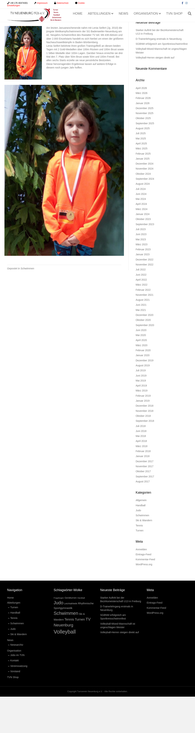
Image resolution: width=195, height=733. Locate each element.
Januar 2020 (143, 391)
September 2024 (145, 215)
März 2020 (141, 381)
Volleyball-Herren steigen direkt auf (155, 94)
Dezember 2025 (145, 144)
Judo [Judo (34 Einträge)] (58, 639)
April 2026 (141, 124)
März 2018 (141, 482)
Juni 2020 (141, 366)
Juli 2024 (141, 225)
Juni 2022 (141, 310)
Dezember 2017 (145, 497)
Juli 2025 (141, 169)
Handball (140, 541)
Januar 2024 (143, 250)
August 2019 (143, 401)
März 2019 (141, 427)
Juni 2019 (141, 411)
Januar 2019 (143, 437)
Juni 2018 (141, 467)
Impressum (42, 3)
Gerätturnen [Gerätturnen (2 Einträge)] (71, 634)
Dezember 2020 (145, 351)
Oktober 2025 (143, 154)
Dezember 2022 (145, 295)
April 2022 (141, 316)
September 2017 (145, 512)
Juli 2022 (141, 305)
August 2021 (143, 336)
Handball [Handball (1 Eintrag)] (81, 634)
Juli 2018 (141, 462)
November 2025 (145, 149)
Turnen (140, 566)
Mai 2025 (141, 174)
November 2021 (145, 331)
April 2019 (141, 422)
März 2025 (141, 184)
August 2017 (143, 517)
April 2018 (141, 477)
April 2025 (141, 179)
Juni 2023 (141, 270)
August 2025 (143, 164)
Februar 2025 (143, 189)
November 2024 (145, 205)
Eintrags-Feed (143, 590)
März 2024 (141, 245)
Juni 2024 (141, 230)
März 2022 (141, 321)
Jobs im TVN (17, 691)
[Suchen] (189, 22)
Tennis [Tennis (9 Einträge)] (69, 656)
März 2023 (141, 280)
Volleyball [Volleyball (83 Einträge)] (65, 668)
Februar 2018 (143, 487)
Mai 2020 (141, 371)
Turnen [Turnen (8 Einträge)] (80, 656)
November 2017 (145, 502)
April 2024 (141, 240)
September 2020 (145, 361)
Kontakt (14, 696)
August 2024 (143, 220)
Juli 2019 (141, 406)
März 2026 (141, 129)
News (124, 22)
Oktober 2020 (143, 356)
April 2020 (141, 376)
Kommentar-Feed (145, 595)
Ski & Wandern (144, 556)
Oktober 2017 (143, 507)
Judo (138, 546)
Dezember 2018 (145, 442)
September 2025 (145, 159)
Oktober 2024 (143, 210)
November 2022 (145, 300)
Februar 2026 (143, 134)
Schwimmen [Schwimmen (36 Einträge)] (66, 649)
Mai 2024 (141, 235)
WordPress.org (144, 600)
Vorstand (15, 707)
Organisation (146, 22)
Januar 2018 (143, 492)
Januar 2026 (143, 139)
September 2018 (145, 457)
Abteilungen (100, 22)
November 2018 (145, 447)
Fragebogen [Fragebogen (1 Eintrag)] (59, 634)
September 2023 (145, 260)
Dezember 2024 (145, 200)
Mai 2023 (141, 275)
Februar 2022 (143, 326)
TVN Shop (175, 22)
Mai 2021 (141, 346)
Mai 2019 (141, 417)
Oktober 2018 (143, 452)
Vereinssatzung (18, 702)
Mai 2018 (141, 472)
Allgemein (141, 536)
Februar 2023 (143, 285)
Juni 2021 (141, 341)
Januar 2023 (143, 290)
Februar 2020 (143, 386)
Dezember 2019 (145, 396)
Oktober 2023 (143, 255)
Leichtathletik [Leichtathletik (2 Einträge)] (70, 640)
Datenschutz (63, 3)
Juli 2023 (141, 265)
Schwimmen (27, 304)
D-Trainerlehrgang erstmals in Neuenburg (159, 75)
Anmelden (141, 585)
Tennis (139, 561)
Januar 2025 (143, 195)
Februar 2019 (143, 432)
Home (78, 22)
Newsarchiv (16, 681)
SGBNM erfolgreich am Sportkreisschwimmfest (162, 80)
